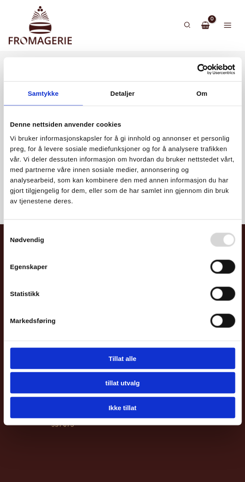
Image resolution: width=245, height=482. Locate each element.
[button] (187, 25)
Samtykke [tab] (43, 93)
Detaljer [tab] (123, 93)
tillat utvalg (122, 383)
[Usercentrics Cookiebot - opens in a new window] (197, 69)
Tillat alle (123, 358)
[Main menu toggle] (227, 25)
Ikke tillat (122, 407)
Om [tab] (201, 93)
